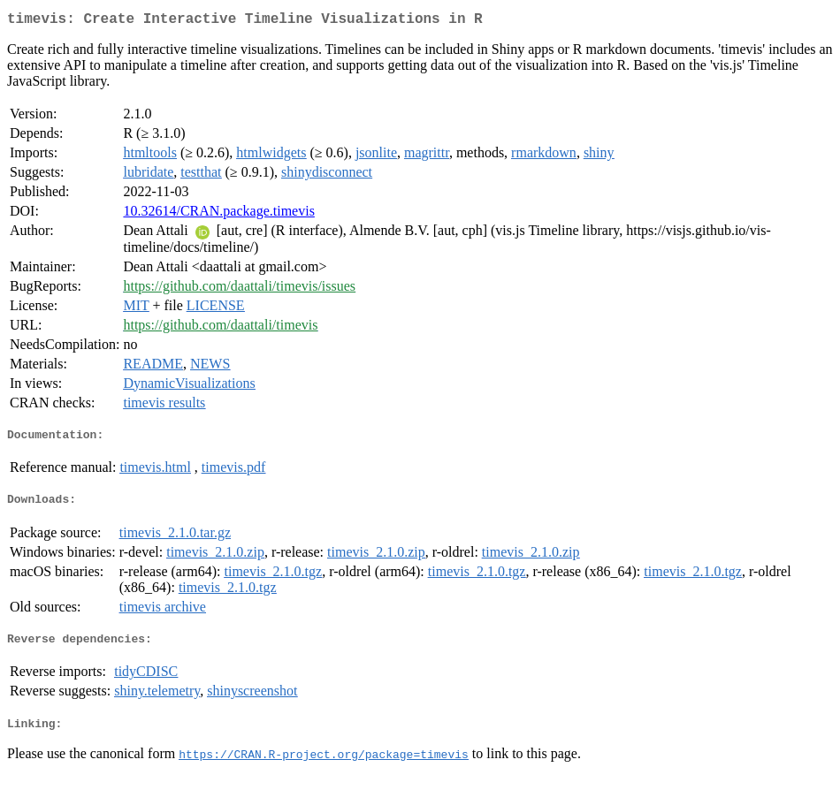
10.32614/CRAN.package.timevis (218, 214)
